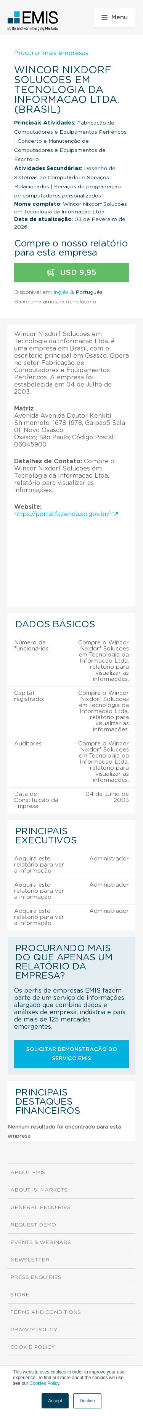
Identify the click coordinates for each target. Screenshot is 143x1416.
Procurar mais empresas (51, 53)
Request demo (33, 1225)
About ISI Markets (38, 1190)
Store (19, 1295)
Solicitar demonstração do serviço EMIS (71, 1054)
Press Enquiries (35, 1277)
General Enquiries (40, 1207)
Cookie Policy (32, 1347)
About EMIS (27, 1172)
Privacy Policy (33, 1329)
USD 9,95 (71, 273)
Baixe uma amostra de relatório (55, 302)
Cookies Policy (44, 1383)
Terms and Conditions (45, 1312)
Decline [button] (87, 1400)
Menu (114, 17)
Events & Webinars (40, 1242)
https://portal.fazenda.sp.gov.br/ (66, 514)
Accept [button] (55, 1400)
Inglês (61, 292)
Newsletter (30, 1260)
